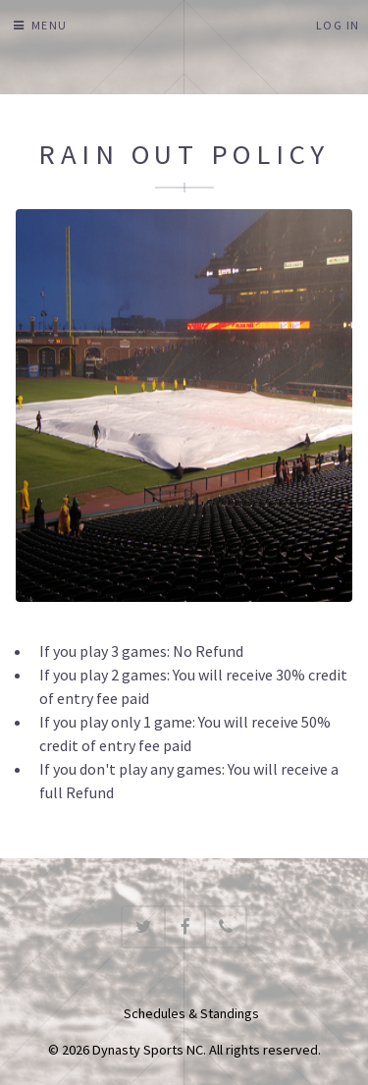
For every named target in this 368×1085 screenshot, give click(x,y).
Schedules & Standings (191, 1013)
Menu (49, 25)
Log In (338, 25)
